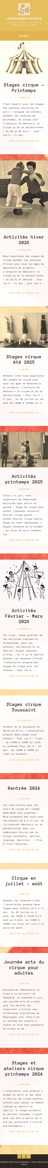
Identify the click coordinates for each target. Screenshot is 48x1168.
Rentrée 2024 (24, 788)
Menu (24, 36)
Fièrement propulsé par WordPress (15, 1162)
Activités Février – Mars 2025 (24, 616)
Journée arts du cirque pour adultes (24, 968)
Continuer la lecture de (27, 140)
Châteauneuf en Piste (24, 18)
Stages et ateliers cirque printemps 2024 (24, 1068)
